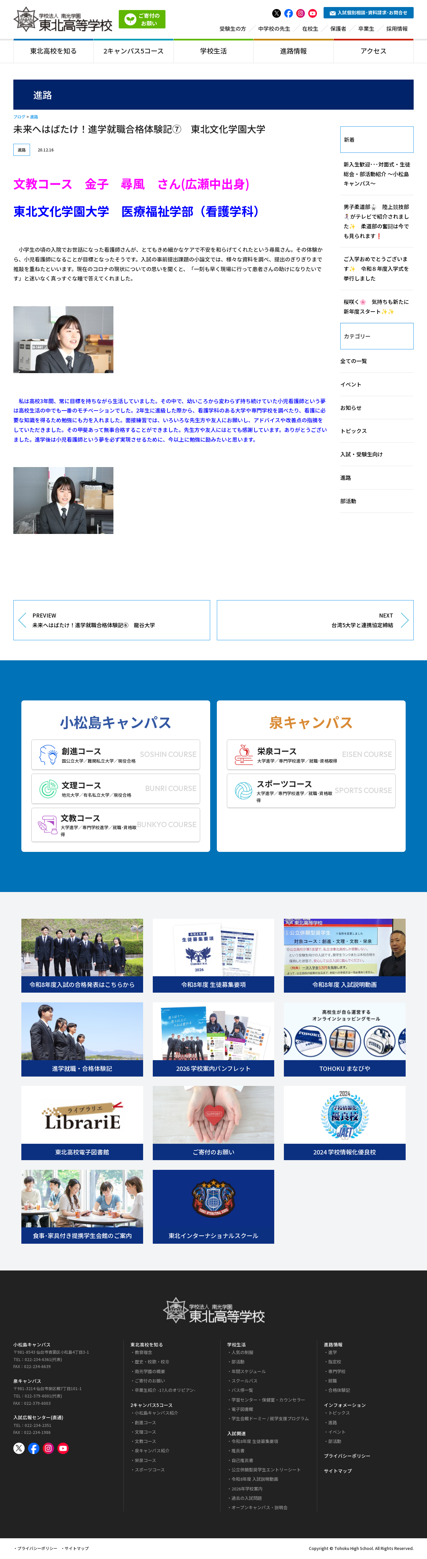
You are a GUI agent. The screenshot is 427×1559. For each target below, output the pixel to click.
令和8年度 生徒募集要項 (255, 1442)
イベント (351, 385)
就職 (332, 1382)
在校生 (310, 29)
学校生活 (213, 51)
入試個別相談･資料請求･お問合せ (369, 13)
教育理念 (143, 1353)
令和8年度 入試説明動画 (255, 1480)
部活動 (348, 502)
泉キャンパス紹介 (152, 1452)
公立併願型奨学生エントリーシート (266, 1471)
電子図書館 (242, 1410)
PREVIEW (116, 622)
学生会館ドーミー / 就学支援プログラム (270, 1420)
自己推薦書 (242, 1461)
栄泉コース (145, 1461)
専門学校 (337, 1372)
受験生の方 (233, 29)
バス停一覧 (242, 1391)
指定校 (334, 1363)
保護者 (338, 29)
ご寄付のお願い (150, 1382)
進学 (332, 1353)
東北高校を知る (53, 51)
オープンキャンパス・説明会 (260, 1509)
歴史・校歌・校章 (152, 1363)
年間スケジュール (249, 1372)
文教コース (145, 1442)
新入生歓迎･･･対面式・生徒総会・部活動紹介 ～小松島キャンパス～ (377, 175)
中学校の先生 (274, 29)
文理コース (145, 1433)
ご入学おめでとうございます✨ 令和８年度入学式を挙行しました (376, 270)
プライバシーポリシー (347, 1457)
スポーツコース (150, 1471)
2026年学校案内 (247, 1489)
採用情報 (397, 29)
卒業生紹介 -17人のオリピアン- (165, 1391)
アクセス (373, 51)
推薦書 (238, 1452)
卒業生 (366, 29)
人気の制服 (242, 1353)
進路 (34, 118)
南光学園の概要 (150, 1372)
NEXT (310, 622)
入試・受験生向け (361, 455)
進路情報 (293, 51)
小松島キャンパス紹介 (156, 1414)
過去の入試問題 (247, 1499)
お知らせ (351, 409)
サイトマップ (338, 1472)
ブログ (19, 118)
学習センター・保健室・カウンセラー (268, 1401)
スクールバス (245, 1382)
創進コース (145, 1423)
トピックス (353, 432)
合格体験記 (339, 1391)
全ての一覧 (353, 362)
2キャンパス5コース (133, 51)
